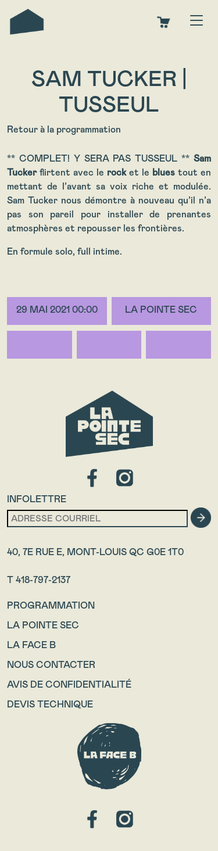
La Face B (31, 645)
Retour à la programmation (64, 129)
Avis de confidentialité (69, 684)
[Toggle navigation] (196, 21)
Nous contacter (51, 665)
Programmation (51, 605)
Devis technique (50, 704)
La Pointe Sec (43, 625)
